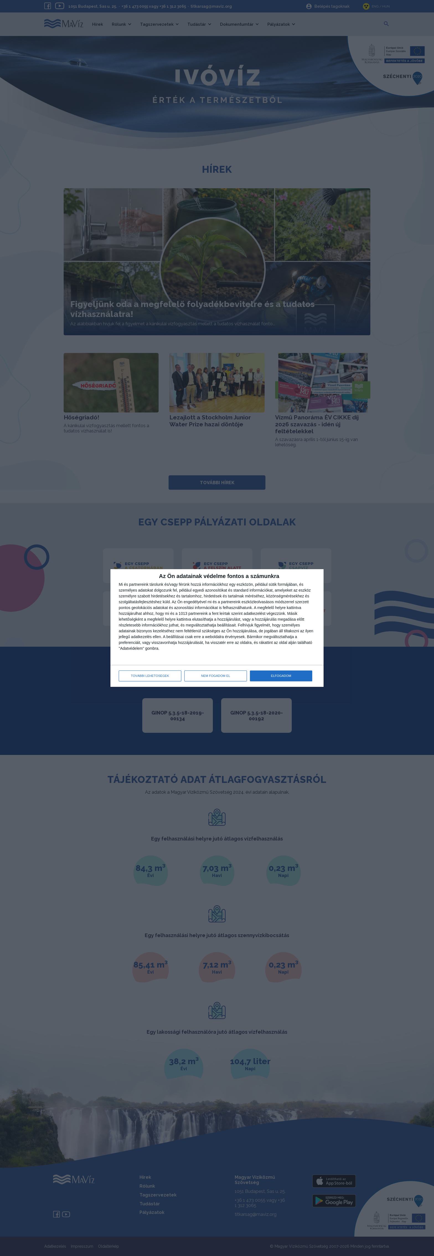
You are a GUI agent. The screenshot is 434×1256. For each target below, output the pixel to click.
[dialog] (217, 628)
